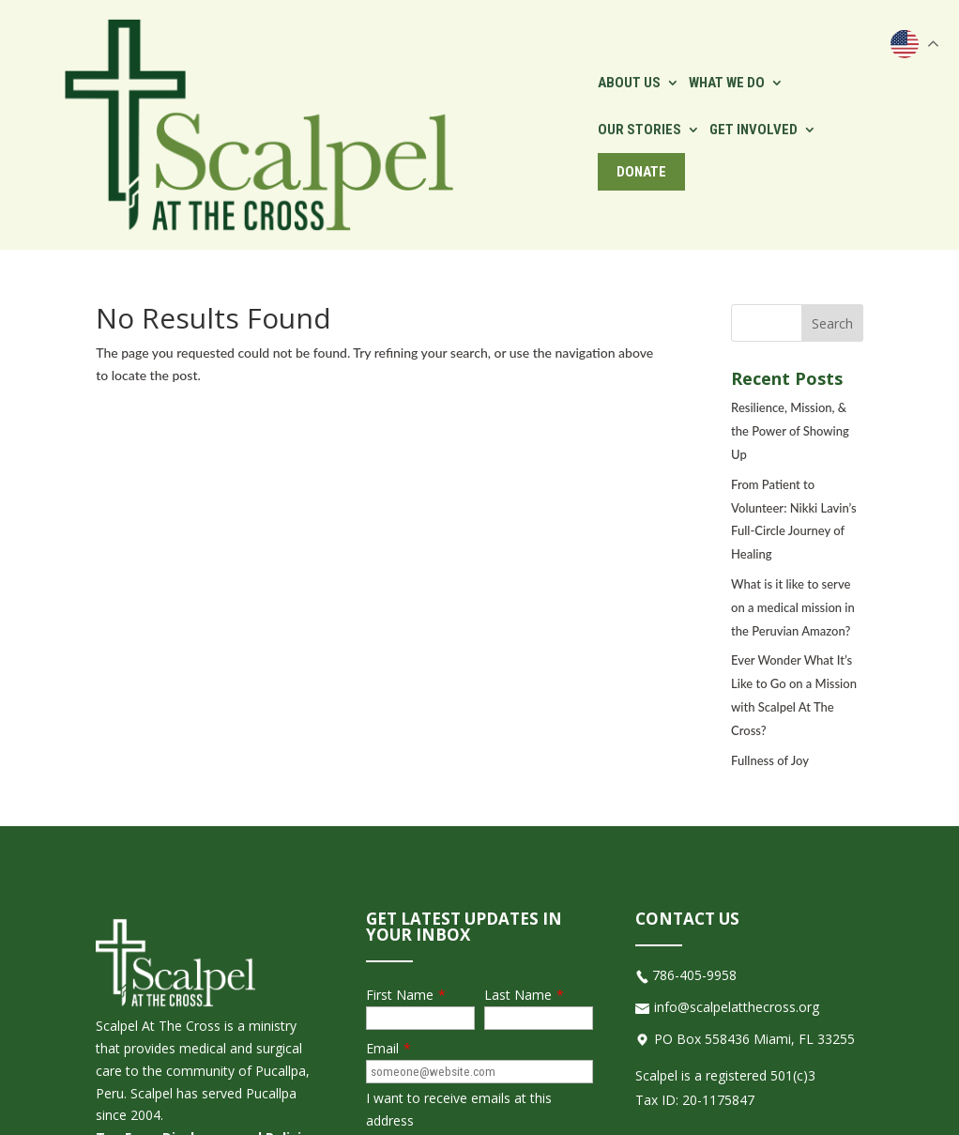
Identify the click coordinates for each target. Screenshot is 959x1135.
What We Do (491, 43)
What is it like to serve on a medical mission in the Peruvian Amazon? (793, 444)
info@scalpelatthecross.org (736, 843)
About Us (393, 43)
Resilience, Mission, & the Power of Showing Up (790, 268)
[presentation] (508, 1008)
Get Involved (713, 43)
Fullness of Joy (770, 596)
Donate (829, 43)
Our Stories (599, 43)
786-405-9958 (694, 812)
